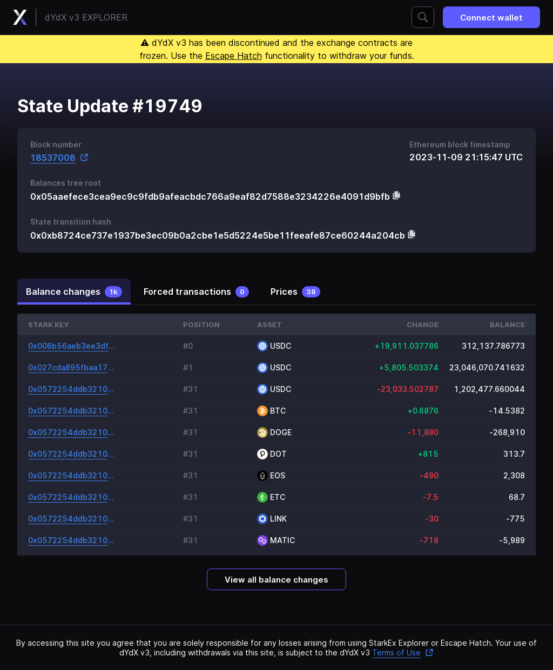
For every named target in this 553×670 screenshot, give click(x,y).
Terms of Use (403, 652)
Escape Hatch (233, 55)
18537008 (59, 157)
